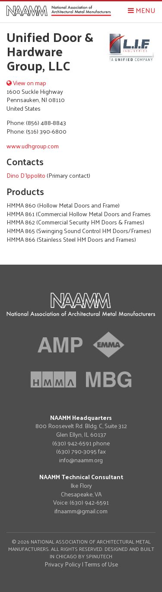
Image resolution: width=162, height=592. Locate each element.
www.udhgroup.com (32, 146)
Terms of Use (101, 564)
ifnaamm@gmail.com (81, 511)
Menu (142, 10)
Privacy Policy (62, 564)
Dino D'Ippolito (25, 175)
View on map (26, 82)
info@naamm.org (81, 459)
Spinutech (99, 556)
